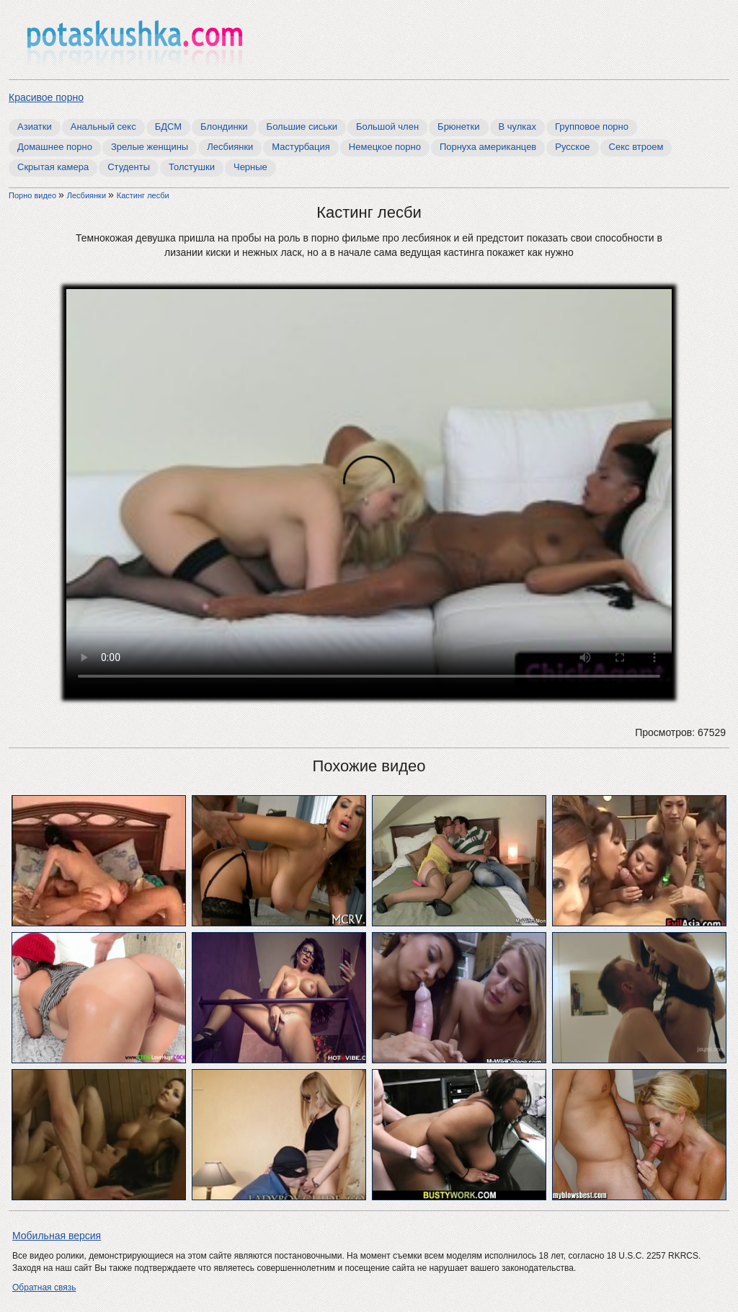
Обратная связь (44, 1287)
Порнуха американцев (488, 146)
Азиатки (34, 126)
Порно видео (33, 195)
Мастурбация (301, 146)
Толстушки (192, 166)
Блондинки (224, 126)
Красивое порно (46, 97)
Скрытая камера (53, 166)
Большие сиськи (302, 126)
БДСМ (168, 126)
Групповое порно (591, 126)
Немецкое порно (385, 146)
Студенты (128, 166)
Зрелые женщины (149, 146)
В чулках (518, 126)
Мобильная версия (56, 1235)
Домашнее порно (54, 146)
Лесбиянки (230, 146)
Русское (572, 146)
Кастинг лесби (143, 195)
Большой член (387, 126)
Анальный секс (103, 126)
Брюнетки (458, 126)
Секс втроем (636, 146)
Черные (250, 166)
